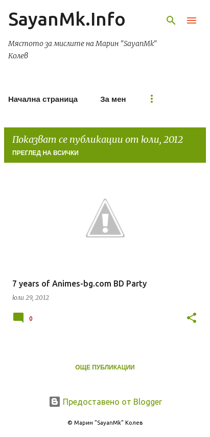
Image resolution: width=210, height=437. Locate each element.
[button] (191, 318)
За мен (113, 99)
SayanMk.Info (67, 18)
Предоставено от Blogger (105, 401)
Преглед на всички (45, 153)
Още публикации (104, 367)
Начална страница (43, 99)
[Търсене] (171, 20)
